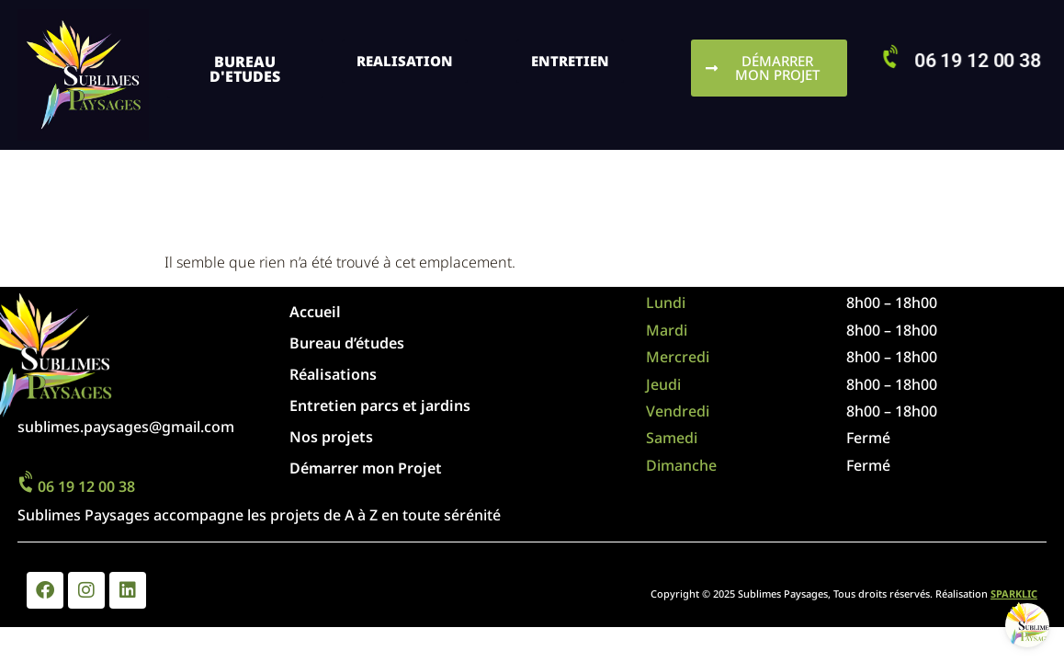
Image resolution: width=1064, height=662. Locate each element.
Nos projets (335, 437)
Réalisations (333, 374)
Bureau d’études (346, 343)
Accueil (315, 312)
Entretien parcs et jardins (379, 405)
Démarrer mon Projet (365, 468)
